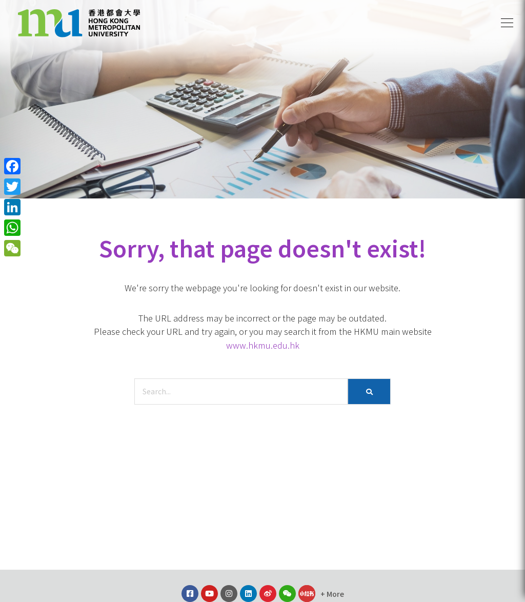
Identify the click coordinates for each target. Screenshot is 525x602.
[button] (507, 23)
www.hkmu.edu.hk (262, 345)
